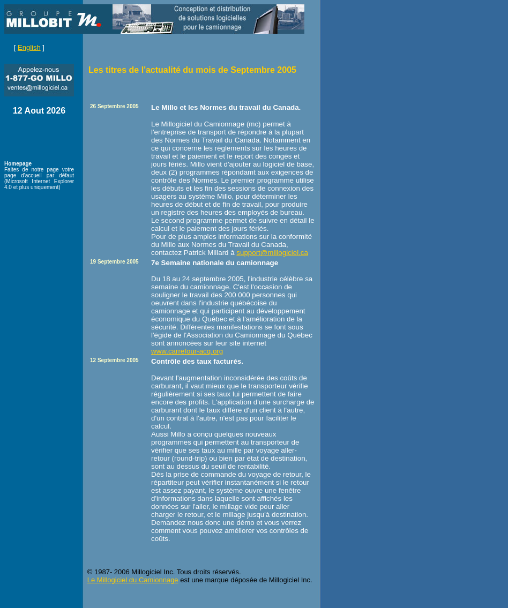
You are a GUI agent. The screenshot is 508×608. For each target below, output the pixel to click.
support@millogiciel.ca (272, 253)
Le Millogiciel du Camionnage (132, 580)
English (29, 47)
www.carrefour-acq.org (187, 351)
